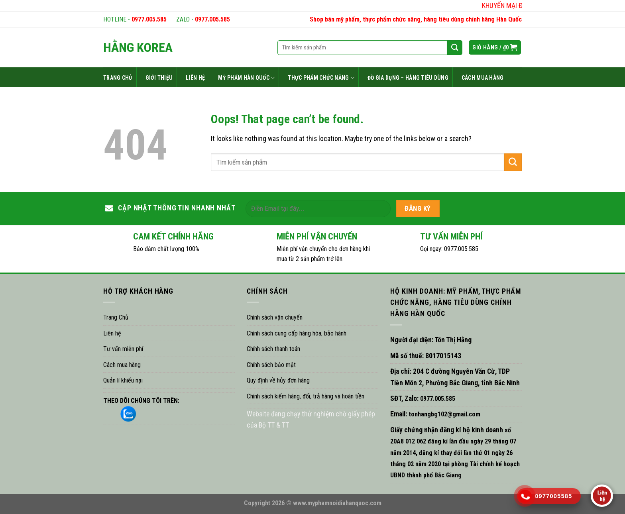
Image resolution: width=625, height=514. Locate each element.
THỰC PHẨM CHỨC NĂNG (321, 78)
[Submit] (513, 162)
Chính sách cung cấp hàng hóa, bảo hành (296, 333)
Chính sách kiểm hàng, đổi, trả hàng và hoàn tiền (305, 396)
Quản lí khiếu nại (123, 380)
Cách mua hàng (122, 365)
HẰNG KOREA (138, 47)
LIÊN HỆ (195, 78)
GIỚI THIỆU (159, 78)
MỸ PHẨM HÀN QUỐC (246, 78)
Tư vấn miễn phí (123, 349)
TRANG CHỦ (117, 78)
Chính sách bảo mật (271, 365)
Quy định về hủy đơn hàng (278, 380)
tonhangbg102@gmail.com (443, 414)
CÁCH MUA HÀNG (483, 78)
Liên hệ (112, 333)
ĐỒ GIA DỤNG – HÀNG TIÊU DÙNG (408, 78)
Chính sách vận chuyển (275, 317)
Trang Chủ (115, 317)
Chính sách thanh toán (273, 349)
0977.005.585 (149, 19)
